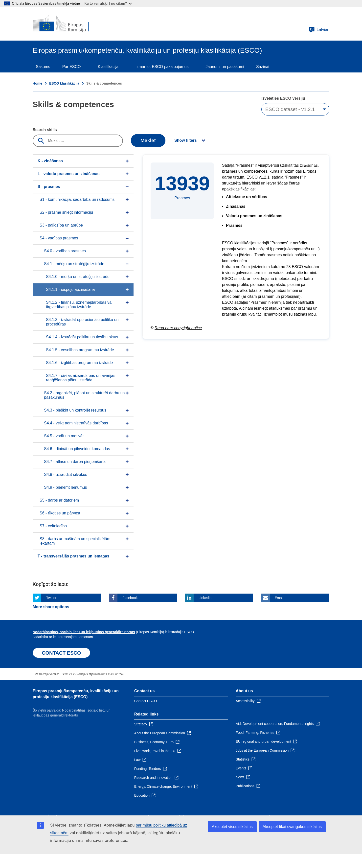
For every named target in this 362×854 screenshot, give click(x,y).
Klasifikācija (108, 67)
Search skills (45, 130)
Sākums (43, 67)
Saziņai (262, 67)
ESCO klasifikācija (64, 83)
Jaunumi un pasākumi (224, 67)
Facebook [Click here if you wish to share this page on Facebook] (129, 598)
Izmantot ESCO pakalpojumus (162, 67)
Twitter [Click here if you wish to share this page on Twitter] (51, 598)
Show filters (185, 140)
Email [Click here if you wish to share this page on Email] (279, 598)
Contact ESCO (145, 701)
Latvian (319, 30)
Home (37, 83)
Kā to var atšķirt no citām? (108, 3)
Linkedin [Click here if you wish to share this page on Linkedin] (205, 598)
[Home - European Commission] (68, 24)
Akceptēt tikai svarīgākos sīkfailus (292, 827)
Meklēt (148, 140)
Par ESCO (71, 67)
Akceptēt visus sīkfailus (232, 827)
